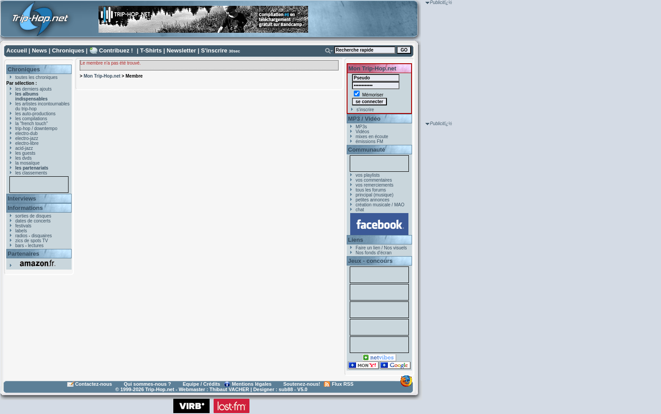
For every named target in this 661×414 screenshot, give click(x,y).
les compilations (31, 118)
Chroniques (68, 50)
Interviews (22, 198)
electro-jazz (26, 138)
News (39, 50)
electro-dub (26, 133)
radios (21, 235)
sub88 (286, 389)
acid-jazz (24, 148)
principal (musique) (374, 194)
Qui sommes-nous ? (147, 384)
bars (19, 245)
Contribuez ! (116, 50)
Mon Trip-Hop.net (102, 76)
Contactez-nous (93, 384)
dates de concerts (33, 220)
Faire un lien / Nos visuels (381, 247)
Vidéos (362, 131)
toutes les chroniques (36, 77)
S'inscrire (214, 50)
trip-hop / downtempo (36, 128)
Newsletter (181, 50)
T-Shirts (151, 50)
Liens (355, 239)
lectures (35, 245)
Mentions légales (252, 384)
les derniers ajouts (33, 89)
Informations (25, 208)
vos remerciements (374, 185)
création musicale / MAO (380, 204)
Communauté (366, 149)
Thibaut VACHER (229, 389)
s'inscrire (365, 109)
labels (21, 230)
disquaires (41, 235)
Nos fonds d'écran (373, 252)
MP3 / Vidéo (364, 118)
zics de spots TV (31, 240)
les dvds (23, 158)
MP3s (361, 126)
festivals (23, 225)
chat (360, 209)
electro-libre (27, 143)
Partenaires (23, 253)
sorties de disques (33, 216)
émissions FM (369, 141)
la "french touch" (31, 123)
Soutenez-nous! (302, 384)
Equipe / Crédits (201, 384)
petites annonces (373, 199)
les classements (31, 172)
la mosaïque (27, 163)
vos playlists (368, 175)
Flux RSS (342, 384)
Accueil (16, 50)
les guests (25, 153)
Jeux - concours (370, 260)
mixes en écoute (372, 136)
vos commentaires (374, 180)
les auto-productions (35, 113)
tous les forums (371, 189)
